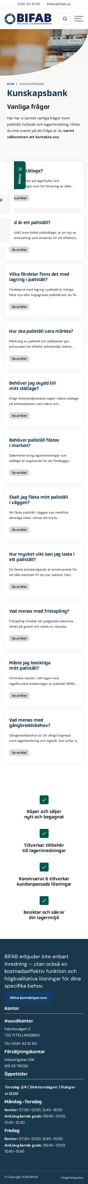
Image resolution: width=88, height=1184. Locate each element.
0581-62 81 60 (24, 1043)
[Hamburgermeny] (79, 18)
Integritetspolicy (72, 1177)
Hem (10, 84)
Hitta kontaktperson (28, 997)
